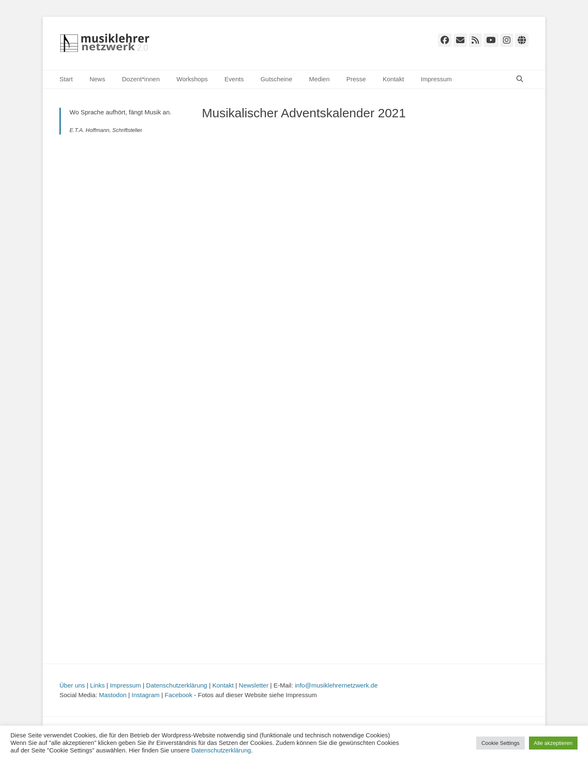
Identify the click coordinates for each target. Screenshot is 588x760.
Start (66, 79)
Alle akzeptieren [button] (553, 743)
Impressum (436, 79)
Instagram (146, 694)
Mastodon (112, 694)
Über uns (72, 685)
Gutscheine (276, 79)
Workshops (192, 79)
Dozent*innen (141, 79)
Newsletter (253, 685)
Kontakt (393, 79)
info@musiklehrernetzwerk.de (336, 685)
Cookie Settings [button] (500, 743)
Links (97, 685)
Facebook (178, 694)
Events (234, 79)
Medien (319, 79)
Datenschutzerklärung (176, 685)
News (98, 79)
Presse (356, 79)
